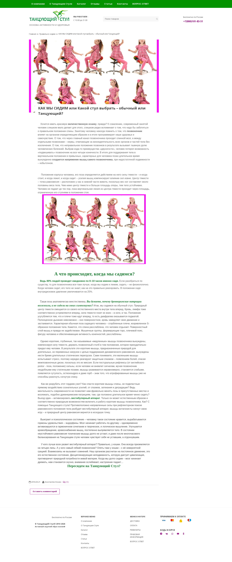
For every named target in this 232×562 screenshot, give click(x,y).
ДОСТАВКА (135, 521)
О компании (38, 3)
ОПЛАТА (133, 525)
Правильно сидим (47, 34)
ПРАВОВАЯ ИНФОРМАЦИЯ (136, 535)
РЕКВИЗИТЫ (135, 530)
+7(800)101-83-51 (193, 21)
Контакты (122, 3)
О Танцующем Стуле (60, 3)
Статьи (108, 3)
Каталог (81, 3)
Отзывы (95, 3)
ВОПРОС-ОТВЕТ (140, 3)
